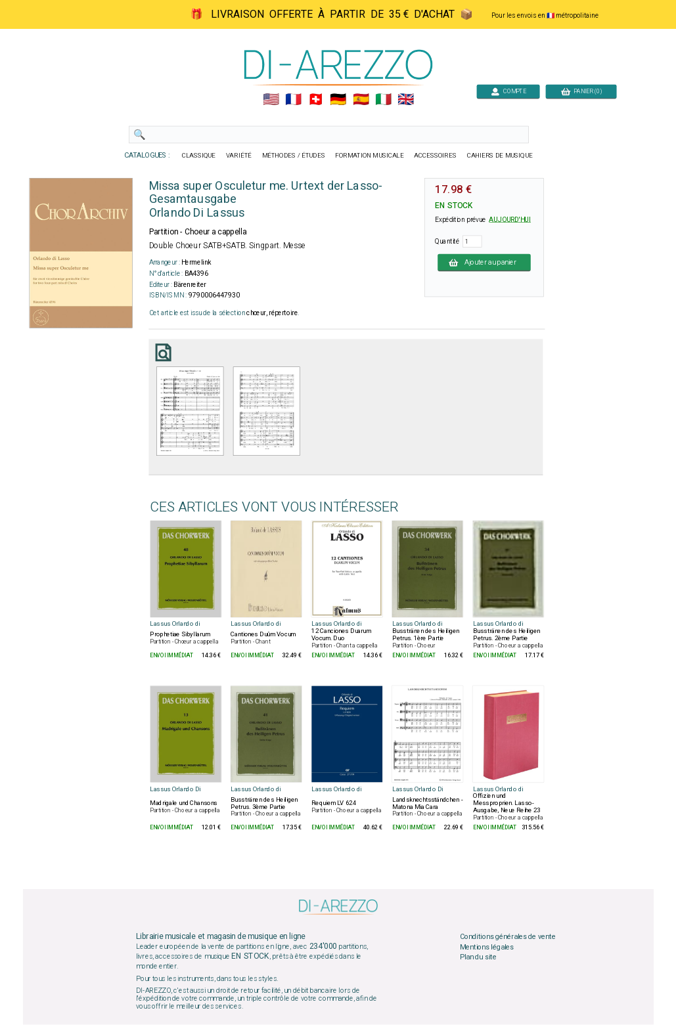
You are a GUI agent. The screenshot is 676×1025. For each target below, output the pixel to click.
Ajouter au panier (484, 262)
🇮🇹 (382, 100)
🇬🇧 (405, 100)
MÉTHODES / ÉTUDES (293, 155)
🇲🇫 (293, 100)
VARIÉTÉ (238, 155)
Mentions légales (486, 947)
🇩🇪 (338, 100)
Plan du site (477, 957)
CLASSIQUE (198, 155)
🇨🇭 (315, 100)
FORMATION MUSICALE (369, 155)
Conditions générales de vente (507, 937)
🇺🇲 (270, 100)
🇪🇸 (360, 100)
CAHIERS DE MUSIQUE (499, 155)
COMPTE (508, 91)
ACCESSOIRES (435, 155)
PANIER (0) (580, 91)
